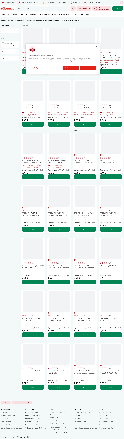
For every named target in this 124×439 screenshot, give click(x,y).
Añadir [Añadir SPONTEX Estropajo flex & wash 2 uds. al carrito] (59, 387)
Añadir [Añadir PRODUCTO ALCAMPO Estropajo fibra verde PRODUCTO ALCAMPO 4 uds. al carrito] (59, 335)
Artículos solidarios (81, 425)
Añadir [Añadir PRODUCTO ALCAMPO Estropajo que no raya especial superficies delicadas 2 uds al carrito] (85, 335)
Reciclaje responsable (106, 422)
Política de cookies (56, 421)
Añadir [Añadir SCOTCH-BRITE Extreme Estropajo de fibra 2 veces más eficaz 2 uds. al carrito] (32, 177)
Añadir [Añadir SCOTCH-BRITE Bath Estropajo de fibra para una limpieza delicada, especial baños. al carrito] (85, 124)
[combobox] (43, 8)
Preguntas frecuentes (33, 415)
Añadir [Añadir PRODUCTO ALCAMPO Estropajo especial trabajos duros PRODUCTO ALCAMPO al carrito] (85, 387)
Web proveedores (105, 415)
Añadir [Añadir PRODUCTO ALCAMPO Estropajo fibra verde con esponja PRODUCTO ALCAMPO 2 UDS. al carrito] (85, 177)
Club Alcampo (6, 419)
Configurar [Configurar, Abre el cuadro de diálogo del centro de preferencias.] (37, 68)
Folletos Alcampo (31, 412)
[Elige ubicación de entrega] (101, 8)
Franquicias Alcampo (106, 412)
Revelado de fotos (80, 422)
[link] (22, 402)
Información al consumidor (60, 432)
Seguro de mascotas (106, 428)
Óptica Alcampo (105, 419)
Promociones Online (32, 419)
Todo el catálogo (7, 20)
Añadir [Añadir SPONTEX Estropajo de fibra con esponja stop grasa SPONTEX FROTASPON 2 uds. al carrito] (59, 124)
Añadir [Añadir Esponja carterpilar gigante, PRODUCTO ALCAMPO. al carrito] (110, 387)
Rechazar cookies (70, 68)
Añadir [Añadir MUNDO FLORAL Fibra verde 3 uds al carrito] (110, 335)
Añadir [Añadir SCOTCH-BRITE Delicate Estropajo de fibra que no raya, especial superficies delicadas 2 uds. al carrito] (110, 124)
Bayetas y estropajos (52, 20)
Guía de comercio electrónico (35, 428)
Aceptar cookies (88, 68)
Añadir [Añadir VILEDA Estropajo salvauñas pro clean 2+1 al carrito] (32, 335)
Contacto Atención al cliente (11, 425)
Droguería (20, 20)
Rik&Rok (77, 415)
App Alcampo (6, 422)
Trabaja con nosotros (9, 415)
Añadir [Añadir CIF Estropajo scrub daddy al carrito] (110, 282)
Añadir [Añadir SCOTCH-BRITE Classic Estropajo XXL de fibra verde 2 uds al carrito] (110, 71)
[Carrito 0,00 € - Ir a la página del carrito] (117, 8)
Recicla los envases (106, 425)
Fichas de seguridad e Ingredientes (58, 428)
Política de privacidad (58, 424)
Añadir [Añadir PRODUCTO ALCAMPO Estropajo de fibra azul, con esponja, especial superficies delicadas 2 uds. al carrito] (32, 229)
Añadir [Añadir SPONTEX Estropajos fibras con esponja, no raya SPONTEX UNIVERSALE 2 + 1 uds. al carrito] (85, 229)
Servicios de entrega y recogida (36, 425)
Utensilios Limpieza (34, 20)
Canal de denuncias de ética (11, 428)
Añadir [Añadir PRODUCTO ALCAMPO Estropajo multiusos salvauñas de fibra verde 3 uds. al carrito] (110, 177)
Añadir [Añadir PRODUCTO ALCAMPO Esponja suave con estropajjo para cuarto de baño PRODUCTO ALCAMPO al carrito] (85, 282)
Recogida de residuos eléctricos (85, 428)
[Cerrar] (96, 46)
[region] (63, 59)
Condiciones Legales (32, 422)
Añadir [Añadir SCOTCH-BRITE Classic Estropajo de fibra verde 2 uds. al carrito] (32, 124)
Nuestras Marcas (65, 14)
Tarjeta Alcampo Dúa (82, 412)
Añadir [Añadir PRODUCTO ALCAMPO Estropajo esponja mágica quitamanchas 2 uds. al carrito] (110, 229)
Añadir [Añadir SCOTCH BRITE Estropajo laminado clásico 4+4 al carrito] (59, 177)
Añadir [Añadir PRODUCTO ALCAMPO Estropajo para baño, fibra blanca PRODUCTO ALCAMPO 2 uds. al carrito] (59, 229)
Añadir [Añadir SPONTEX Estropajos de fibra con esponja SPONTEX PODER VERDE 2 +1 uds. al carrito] (32, 282)
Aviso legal (54, 418)
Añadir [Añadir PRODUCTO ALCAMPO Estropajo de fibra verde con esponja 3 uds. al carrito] (59, 282)
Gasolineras (78, 419)
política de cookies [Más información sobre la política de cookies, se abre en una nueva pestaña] (75, 61)
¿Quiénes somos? (7, 412)
